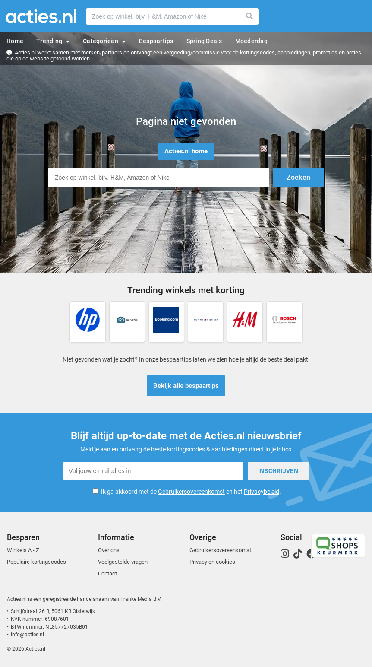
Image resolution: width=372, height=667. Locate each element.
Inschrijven (278, 470)
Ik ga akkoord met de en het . (191, 491)
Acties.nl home (186, 151)
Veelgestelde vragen (123, 562)
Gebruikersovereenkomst (191, 491)
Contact (107, 573)
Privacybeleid (261, 491)
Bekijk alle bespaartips (186, 386)
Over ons (109, 550)
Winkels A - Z (23, 550)
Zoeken (250, 16)
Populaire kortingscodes (36, 562)
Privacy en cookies (212, 562)
